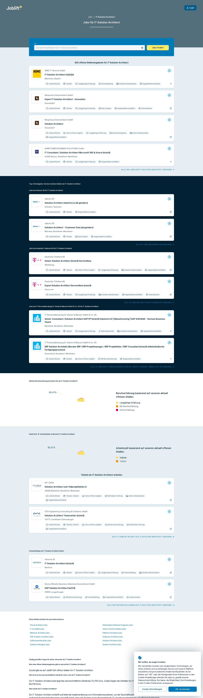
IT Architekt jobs (37, 629)
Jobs (90, 17)
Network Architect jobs (40, 633)
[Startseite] (14, 8)
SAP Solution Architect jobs (41, 637)
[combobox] (89, 47)
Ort (35, 44)
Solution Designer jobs (40, 644)
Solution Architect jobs (112, 640)
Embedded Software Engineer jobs (118, 625)
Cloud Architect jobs (39, 625)
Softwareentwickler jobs (40, 640)
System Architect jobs (112, 644)
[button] (142, 47)
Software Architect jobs (113, 637)
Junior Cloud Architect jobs (114, 629)
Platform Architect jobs (112, 633)
